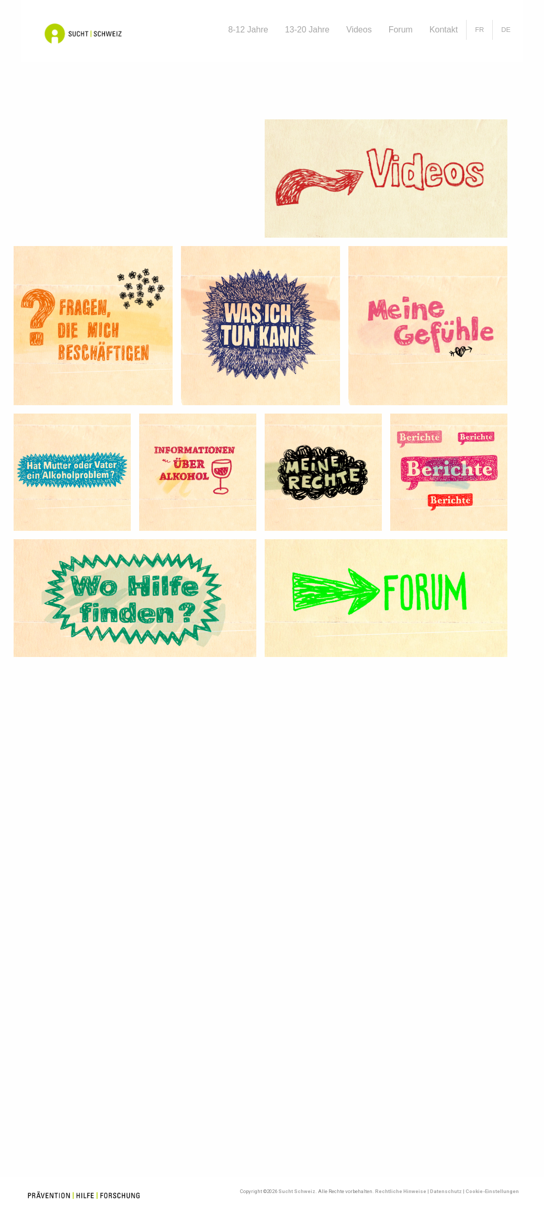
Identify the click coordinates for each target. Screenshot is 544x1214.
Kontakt (443, 29)
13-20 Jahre (307, 29)
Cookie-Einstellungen (492, 1191)
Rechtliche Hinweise (400, 1191)
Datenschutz (446, 1191)
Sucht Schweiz (296, 1191)
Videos (359, 29)
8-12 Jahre (248, 29)
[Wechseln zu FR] (479, 29)
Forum (401, 29)
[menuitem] (248, 30)
